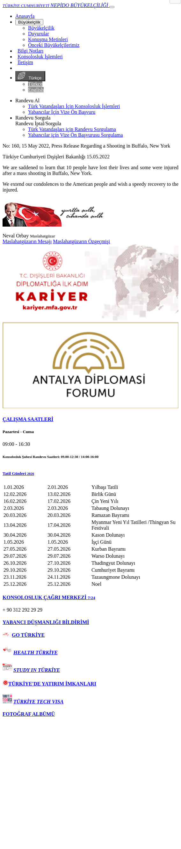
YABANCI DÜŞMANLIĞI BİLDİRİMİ (46, 622)
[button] (90, 473)
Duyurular (38, 33)
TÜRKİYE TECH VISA (38, 701)
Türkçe (30, 76)
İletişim (25, 62)
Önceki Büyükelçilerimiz (53, 45)
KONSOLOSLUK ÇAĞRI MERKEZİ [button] (49, 597)
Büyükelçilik (29, 22)
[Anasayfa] (24, 16)
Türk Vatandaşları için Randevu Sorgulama (72, 129)
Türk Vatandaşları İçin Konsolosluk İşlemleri (74, 106)
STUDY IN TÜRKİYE (36, 670)
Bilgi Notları (30, 51)
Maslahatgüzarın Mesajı (27, 241)
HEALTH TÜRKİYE (35, 652)
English (36, 89)
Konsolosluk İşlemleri (40, 56)
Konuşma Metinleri (48, 39)
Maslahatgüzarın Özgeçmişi (81, 241)
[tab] (90, 419)
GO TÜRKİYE (28, 635)
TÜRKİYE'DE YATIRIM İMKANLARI (49, 683)
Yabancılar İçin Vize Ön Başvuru (61, 112)
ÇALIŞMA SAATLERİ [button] (28, 419)
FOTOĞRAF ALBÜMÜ (29, 714)
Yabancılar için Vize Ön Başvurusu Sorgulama (75, 135)
